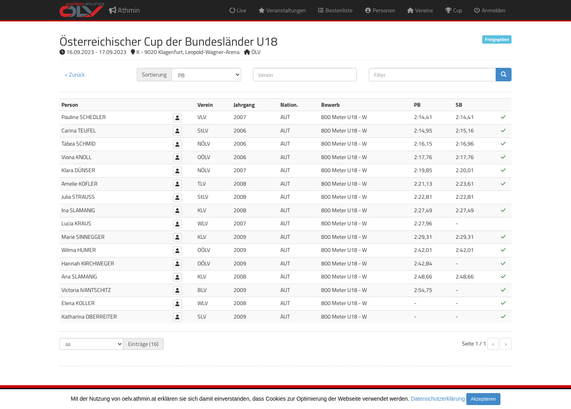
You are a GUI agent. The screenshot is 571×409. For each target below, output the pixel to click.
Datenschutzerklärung (438, 399)
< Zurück (75, 74)
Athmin (124, 10)
